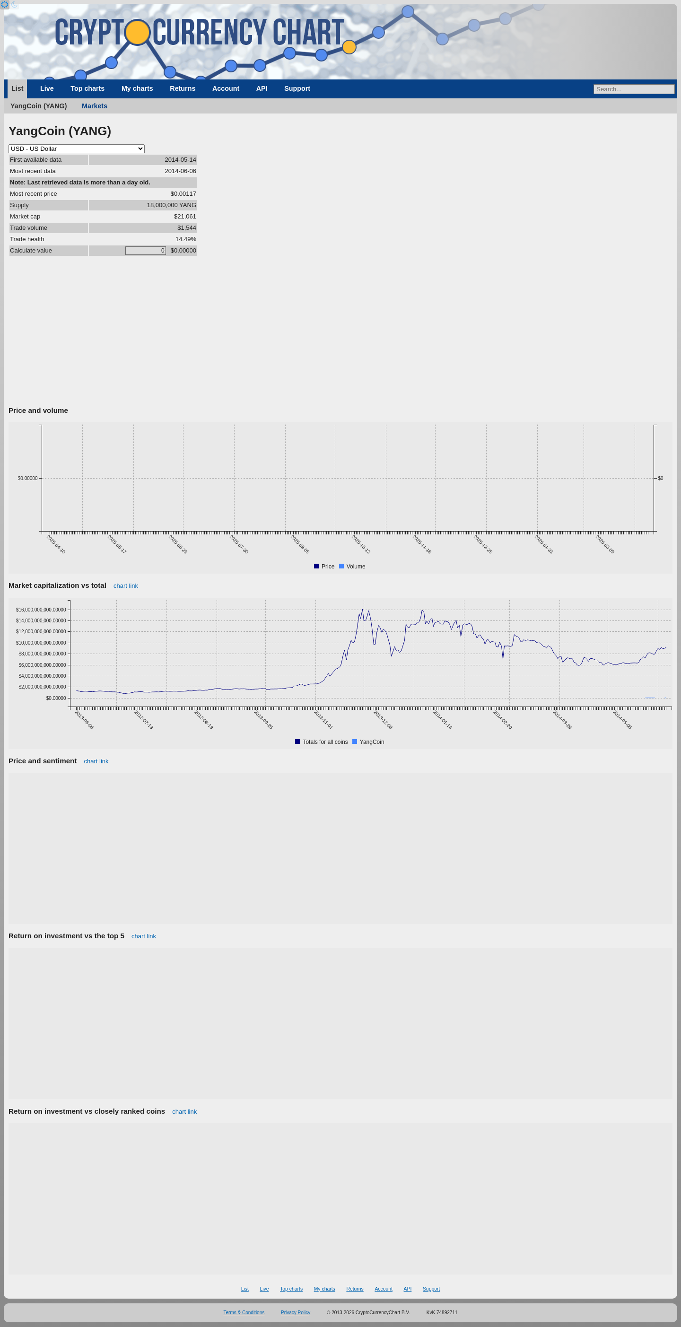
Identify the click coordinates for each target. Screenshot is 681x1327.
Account (225, 88)
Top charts (87, 88)
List (17, 88)
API (262, 88)
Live (47, 88)
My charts (137, 88)
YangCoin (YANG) (38, 106)
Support (297, 88)
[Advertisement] (340, 332)
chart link (126, 585)
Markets (94, 106)
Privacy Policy (295, 1312)
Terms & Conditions (244, 1312)
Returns (182, 88)
